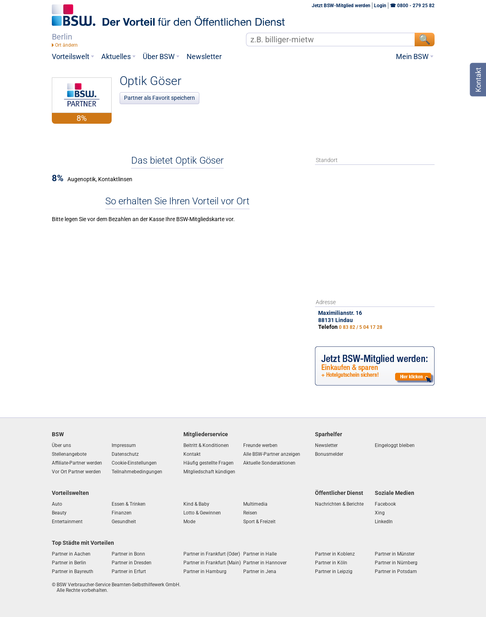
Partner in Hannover (265, 563)
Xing (380, 513)
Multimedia (255, 504)
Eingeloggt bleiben (395, 445)
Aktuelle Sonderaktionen (269, 463)
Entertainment (67, 521)
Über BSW (159, 57)
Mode (189, 521)
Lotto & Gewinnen (202, 513)
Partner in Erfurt (129, 571)
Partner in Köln (331, 563)
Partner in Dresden (132, 563)
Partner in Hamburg (204, 571)
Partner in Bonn (128, 554)
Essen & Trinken (129, 504)
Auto (57, 504)
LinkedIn (384, 521)
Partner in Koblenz (335, 554)
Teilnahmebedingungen (137, 472)
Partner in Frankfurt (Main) (212, 563)
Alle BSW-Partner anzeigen (271, 454)
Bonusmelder (329, 454)
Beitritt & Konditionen (206, 445)
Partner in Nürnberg (396, 563)
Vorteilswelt (70, 57)
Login (380, 5)
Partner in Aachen (71, 554)
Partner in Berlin (69, 563)
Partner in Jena (259, 571)
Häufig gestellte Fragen (208, 463)
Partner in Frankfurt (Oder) (211, 554)
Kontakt (192, 454)
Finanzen (122, 513)
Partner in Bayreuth (72, 571)
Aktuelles (116, 57)
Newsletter (204, 57)
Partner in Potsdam (396, 571)
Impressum (124, 445)
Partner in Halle (260, 554)
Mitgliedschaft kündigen (209, 472)
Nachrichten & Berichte (339, 504)
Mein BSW (412, 57)
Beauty (59, 513)
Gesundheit (124, 521)
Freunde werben (260, 445)
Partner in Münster (395, 554)
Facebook (385, 504)
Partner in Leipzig (333, 571)
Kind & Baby (196, 504)
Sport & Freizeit (259, 521)
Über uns (61, 445)
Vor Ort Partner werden (76, 472)
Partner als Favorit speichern (159, 98)
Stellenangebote (69, 454)
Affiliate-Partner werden (77, 463)
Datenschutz (125, 454)
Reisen (250, 513)
